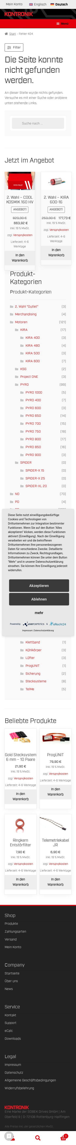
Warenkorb (60, 1135)
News (9, 989)
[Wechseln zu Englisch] (37, 4)
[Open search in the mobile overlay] (38, 123)
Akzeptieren (39, 585)
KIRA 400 (33, 337)
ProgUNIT (33, 665)
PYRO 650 (33, 415)
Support (10, 1023)
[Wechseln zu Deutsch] (59, 4)
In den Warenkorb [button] (20, 258)
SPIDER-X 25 (35, 478)
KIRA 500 (33, 353)
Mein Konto (14, 4)
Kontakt (10, 1015)
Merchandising (25, 314)
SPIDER (26, 462)
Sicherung (33, 673)
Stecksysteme (36, 681)
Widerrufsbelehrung (19, 1088)
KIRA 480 (33, 345)
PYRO (24, 384)
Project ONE (29, 376)
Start (12, 34)
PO (17, 501)
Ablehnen (39, 599)
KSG (23, 369)
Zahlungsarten (15, 931)
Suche (38, 1138)
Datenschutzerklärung (44, 630)
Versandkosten (22, 235)
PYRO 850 (33, 447)
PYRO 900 (33, 455)
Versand (11, 939)
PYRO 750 (33, 431)
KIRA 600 (33, 361)
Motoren (21, 322)
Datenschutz (14, 1072)
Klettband (33, 642)
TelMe (30, 689)
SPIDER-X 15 (35, 470)
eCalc (9, 1030)
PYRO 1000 (34, 392)
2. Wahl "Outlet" (26, 306)
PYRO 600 (33, 408)
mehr (39, 613)
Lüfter (30, 658)
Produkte (11, 923)
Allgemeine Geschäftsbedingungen (30, 1080)
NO (17, 494)
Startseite (12, 973)
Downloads (13, 1038)
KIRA (24, 329)
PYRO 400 (33, 400)
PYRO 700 (33, 423)
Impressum (13, 1064)
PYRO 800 (33, 439)
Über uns (11, 981)
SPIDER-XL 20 (36, 486)
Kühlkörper (34, 650)
